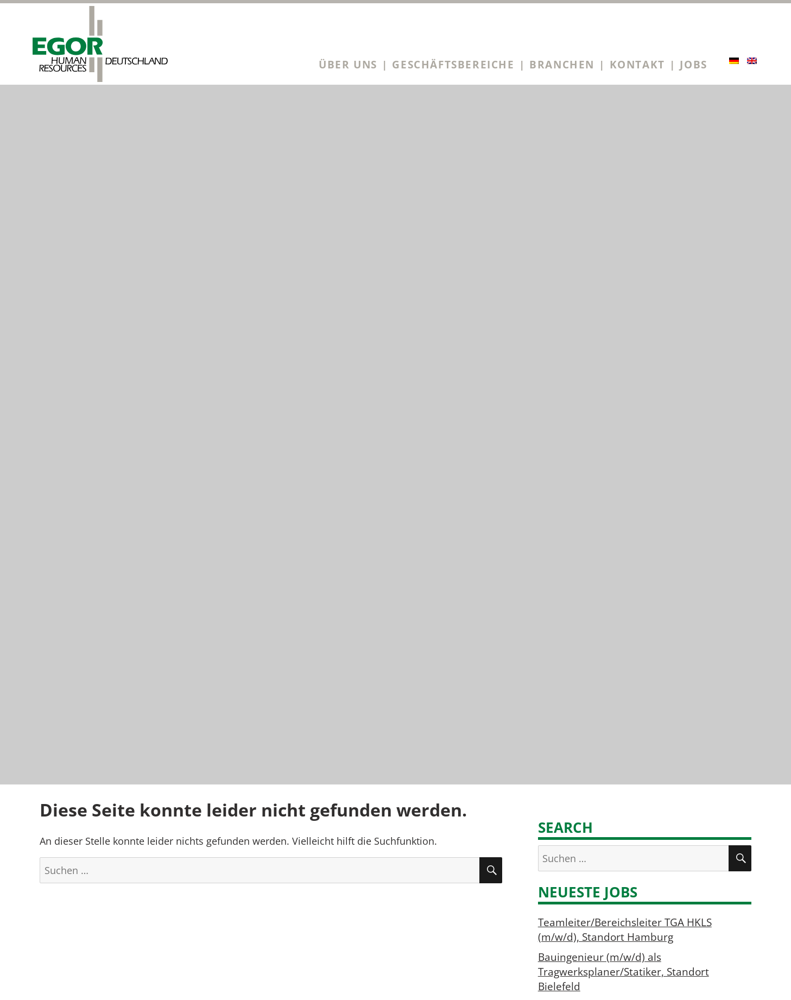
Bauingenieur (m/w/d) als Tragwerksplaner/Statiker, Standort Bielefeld (623, 971)
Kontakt (637, 64)
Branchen (561, 64)
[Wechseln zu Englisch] (752, 61)
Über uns (348, 64)
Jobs (693, 64)
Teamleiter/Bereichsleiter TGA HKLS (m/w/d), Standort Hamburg (625, 929)
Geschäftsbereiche (453, 64)
